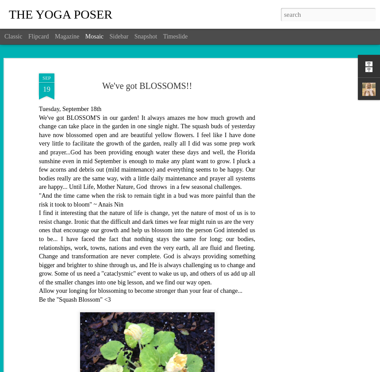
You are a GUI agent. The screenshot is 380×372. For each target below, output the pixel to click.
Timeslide (175, 36)
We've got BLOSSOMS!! (147, 86)
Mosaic (94, 36)
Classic (13, 36)
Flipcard (38, 36)
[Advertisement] (304, 208)
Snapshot (145, 36)
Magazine (67, 36)
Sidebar (119, 36)
